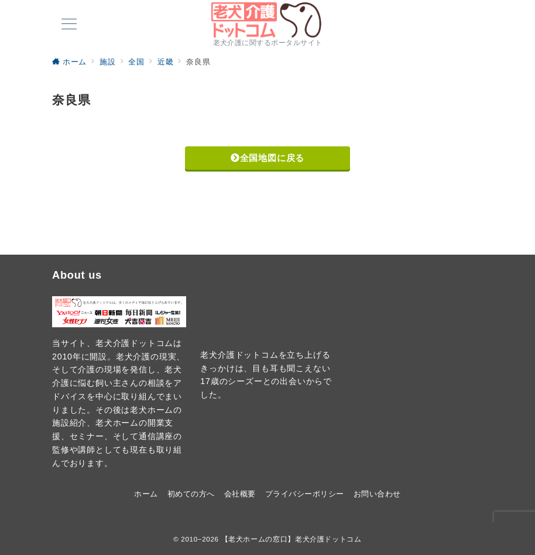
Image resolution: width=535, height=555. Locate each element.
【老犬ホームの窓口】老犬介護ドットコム (291, 539)
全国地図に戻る (267, 158)
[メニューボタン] (69, 25)
